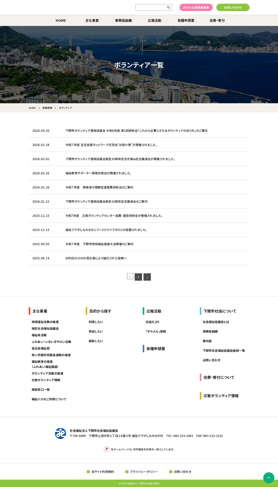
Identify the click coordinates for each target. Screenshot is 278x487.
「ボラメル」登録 (156, 331)
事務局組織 (123, 20)
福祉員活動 (39, 335)
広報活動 (155, 20)
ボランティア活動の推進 (47, 373)
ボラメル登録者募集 (196, 7)
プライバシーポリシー (144, 471)
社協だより (153, 322)
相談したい (96, 341)
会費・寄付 (217, 20)
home (61, 20)
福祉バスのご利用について (49, 399)
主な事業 (92, 20)
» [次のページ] (147, 277)
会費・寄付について (218, 377)
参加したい (96, 331)
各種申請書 (186, 20)
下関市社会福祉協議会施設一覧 (224, 350)
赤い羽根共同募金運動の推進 (51, 355)
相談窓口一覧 (41, 389)
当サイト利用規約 (102, 471)
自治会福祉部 (41, 348)
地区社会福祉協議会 (45, 328)
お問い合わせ (233, 7)
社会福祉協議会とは (216, 322)
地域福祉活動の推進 (45, 322)
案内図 (207, 341)
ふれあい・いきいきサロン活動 (51, 341)
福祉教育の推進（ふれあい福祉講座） (45, 364)
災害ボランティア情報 (46, 380)
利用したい (96, 322)
